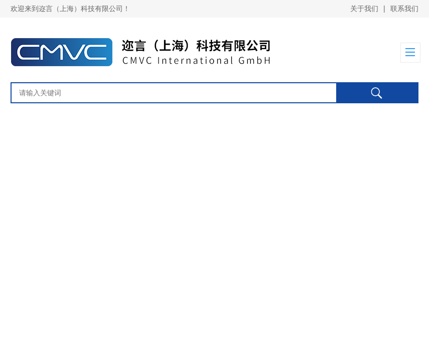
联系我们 (404, 9)
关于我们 (364, 9)
